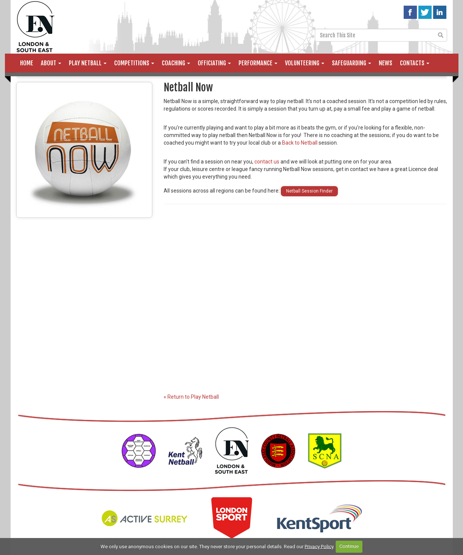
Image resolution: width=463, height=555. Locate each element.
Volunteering (304, 63)
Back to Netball (299, 143)
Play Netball (88, 63)
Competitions (134, 63)
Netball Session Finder (309, 191)
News (385, 63)
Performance (257, 63)
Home (26, 63)
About (51, 63)
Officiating (214, 63)
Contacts (414, 63)
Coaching (176, 63)
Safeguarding (351, 63)
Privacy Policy (319, 546)
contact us (266, 162)
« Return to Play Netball (191, 397)
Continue (349, 546)
